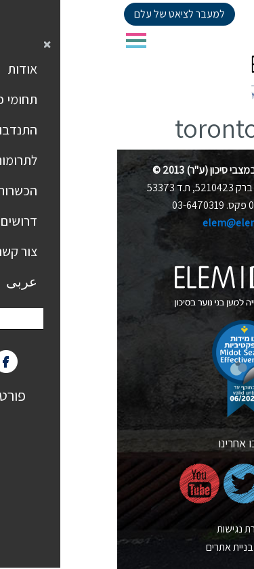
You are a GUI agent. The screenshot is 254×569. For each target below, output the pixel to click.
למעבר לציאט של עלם (62, 14)
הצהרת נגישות (127, 529)
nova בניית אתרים (127, 547)
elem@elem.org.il (127, 223)
